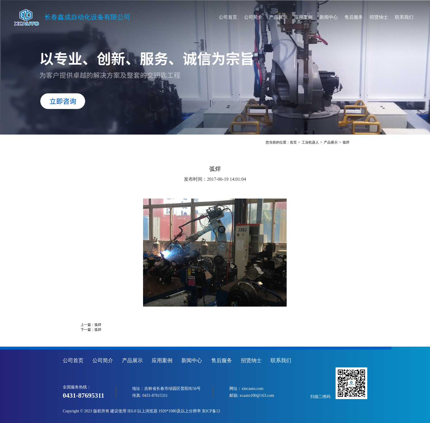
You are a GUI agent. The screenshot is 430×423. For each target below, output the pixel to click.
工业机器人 (310, 142)
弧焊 (346, 142)
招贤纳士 (379, 17)
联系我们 (404, 17)
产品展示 (278, 17)
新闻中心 (328, 17)
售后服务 (354, 17)
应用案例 (303, 17)
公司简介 (253, 17)
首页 (293, 142)
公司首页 (228, 17)
